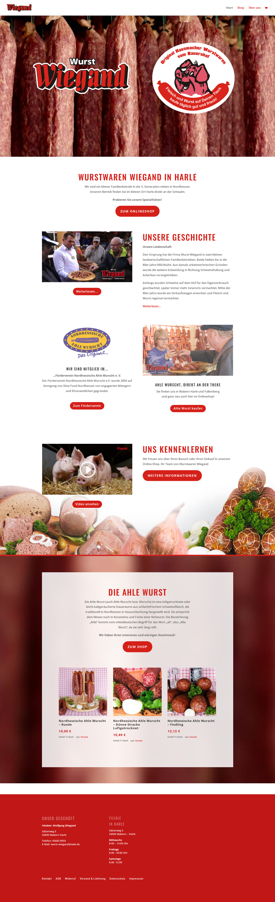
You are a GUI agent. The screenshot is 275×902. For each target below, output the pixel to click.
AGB (58, 878)
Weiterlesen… (152, 306)
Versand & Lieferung (93, 878)
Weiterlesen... (87, 291)
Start (229, 8)
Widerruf (70, 878)
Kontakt (47, 878)
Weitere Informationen (172, 475)
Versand (84, 737)
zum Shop (137, 647)
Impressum (136, 878)
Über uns (255, 8)
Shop (240, 8)
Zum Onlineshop (137, 211)
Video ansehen (87, 504)
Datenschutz (117, 878)
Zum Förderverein (87, 406)
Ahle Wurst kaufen (187, 408)
